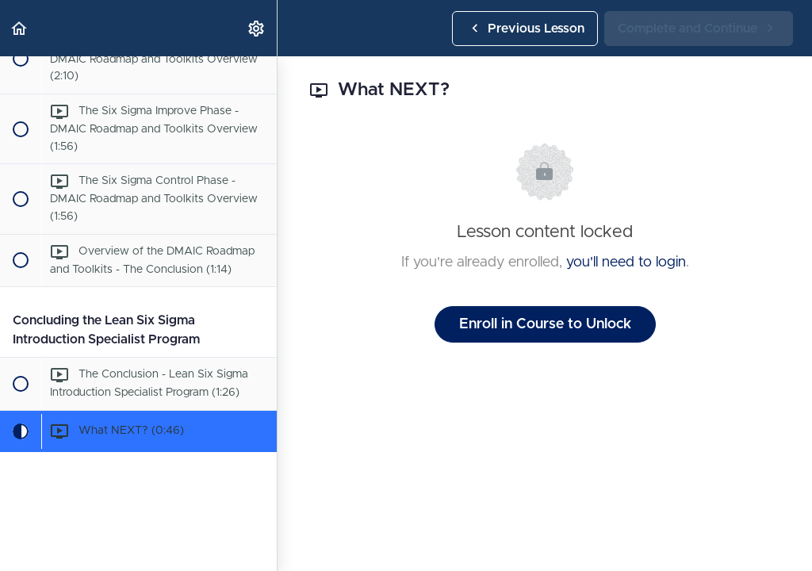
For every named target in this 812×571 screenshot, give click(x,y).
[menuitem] (257, 28)
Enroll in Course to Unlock (545, 324)
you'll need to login (626, 262)
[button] (20, 28)
